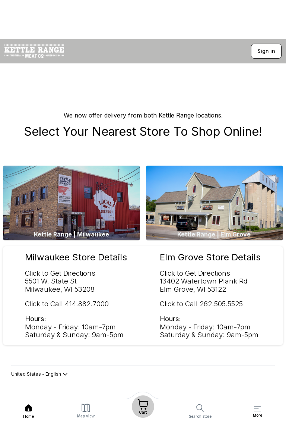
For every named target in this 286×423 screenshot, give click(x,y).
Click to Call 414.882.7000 (67, 304)
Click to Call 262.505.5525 (201, 304)
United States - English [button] (39, 374)
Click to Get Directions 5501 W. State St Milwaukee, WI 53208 (60, 281)
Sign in (266, 51)
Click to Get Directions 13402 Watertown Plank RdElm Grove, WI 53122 (204, 281)
